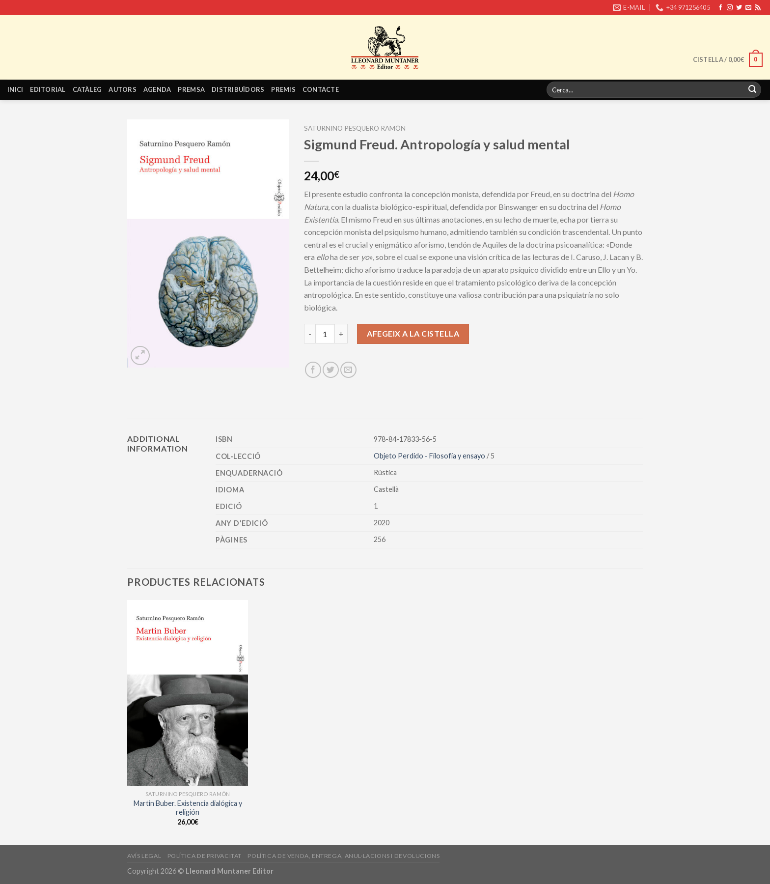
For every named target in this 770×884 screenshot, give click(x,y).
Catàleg (87, 89)
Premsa (191, 89)
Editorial (47, 89)
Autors (123, 89)
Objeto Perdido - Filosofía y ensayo (430, 456)
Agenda (157, 89)
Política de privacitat (204, 855)
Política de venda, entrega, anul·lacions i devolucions (344, 855)
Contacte (320, 89)
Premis (283, 89)
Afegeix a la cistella (413, 333)
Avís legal (144, 855)
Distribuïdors (238, 89)
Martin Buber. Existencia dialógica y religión (188, 808)
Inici (15, 89)
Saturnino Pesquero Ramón (355, 128)
